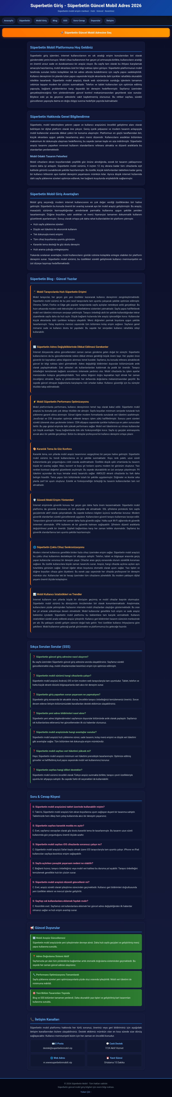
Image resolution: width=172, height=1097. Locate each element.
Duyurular (95, 20)
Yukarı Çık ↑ (86, 1092)
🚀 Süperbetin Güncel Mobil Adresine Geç (85, 32)
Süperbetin (24, 20)
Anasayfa (8, 20)
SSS (65, 20)
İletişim (110, 20)
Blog (55, 20)
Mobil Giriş (41, 20)
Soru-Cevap (79, 20)
